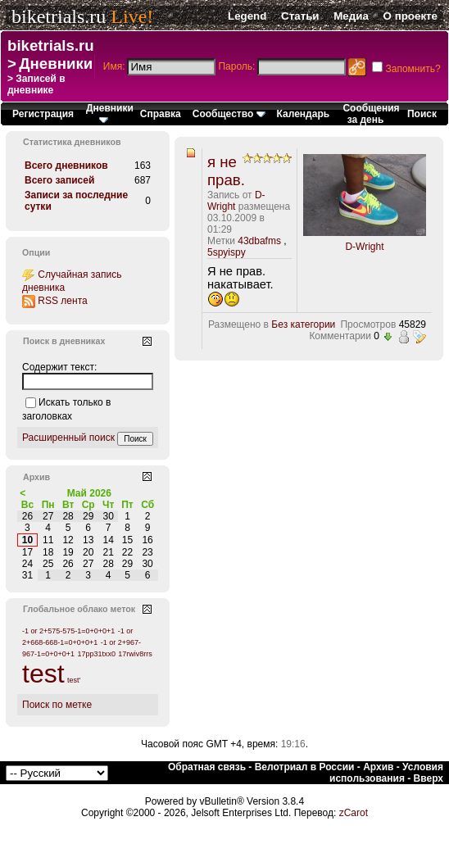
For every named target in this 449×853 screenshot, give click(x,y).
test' (73, 680)
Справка (160, 114)
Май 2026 (89, 493)
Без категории (303, 324)
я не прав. (226, 170)
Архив (378, 767)
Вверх (428, 778)
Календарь (303, 114)
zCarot (353, 813)
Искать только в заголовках (66, 409)
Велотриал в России (305, 767)
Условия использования (386, 772)
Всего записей (59, 180)
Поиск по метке (57, 704)
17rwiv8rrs (135, 654)
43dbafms (259, 241)
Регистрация (43, 114)
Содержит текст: (59, 367)
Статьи (300, 16)
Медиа (351, 16)
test (43, 673)
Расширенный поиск (68, 437)
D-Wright (364, 246)
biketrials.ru (58, 16)
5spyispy (226, 252)
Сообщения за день (370, 113)
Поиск (422, 114)
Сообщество (229, 114)
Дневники (56, 63)
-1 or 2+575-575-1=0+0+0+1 (68, 631)
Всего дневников (66, 165)
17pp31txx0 (96, 654)
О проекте (410, 16)
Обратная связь (207, 767)
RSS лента (62, 300)
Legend (247, 16)
